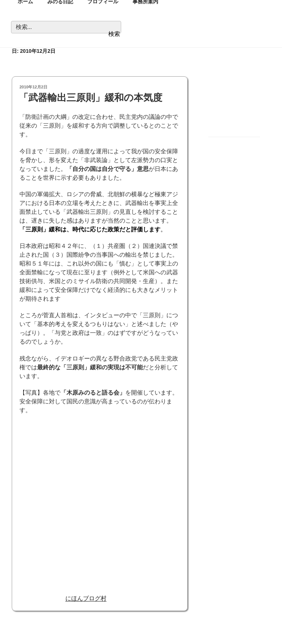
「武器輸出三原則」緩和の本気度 (90, 97)
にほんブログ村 (85, 598)
